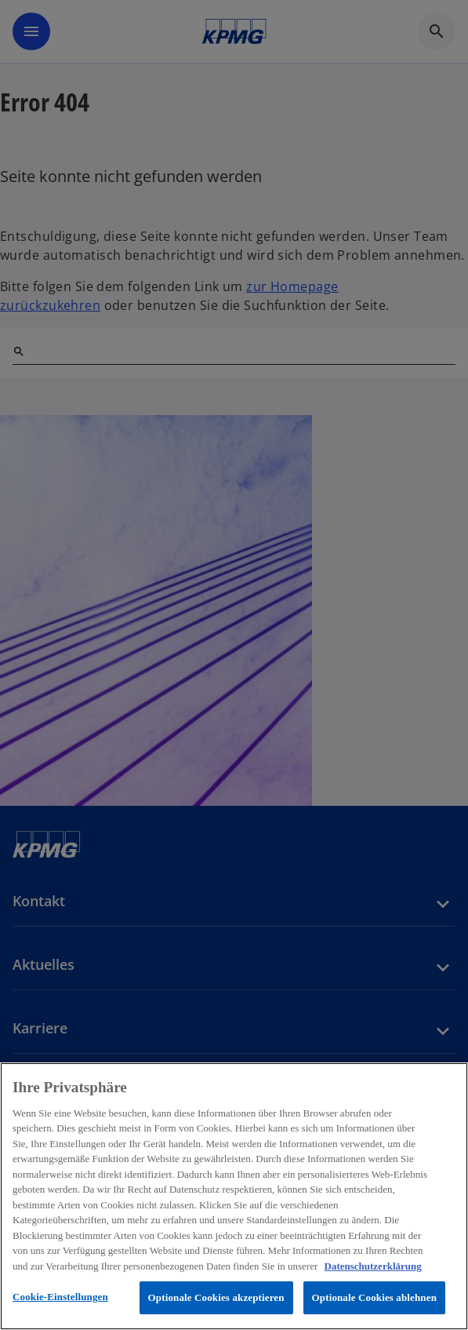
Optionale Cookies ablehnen (374, 1297)
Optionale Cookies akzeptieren (216, 1297)
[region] (234, 1196)
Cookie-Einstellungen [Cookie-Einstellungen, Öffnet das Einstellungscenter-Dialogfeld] (60, 1297)
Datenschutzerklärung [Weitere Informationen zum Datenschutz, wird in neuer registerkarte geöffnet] (373, 1266)
